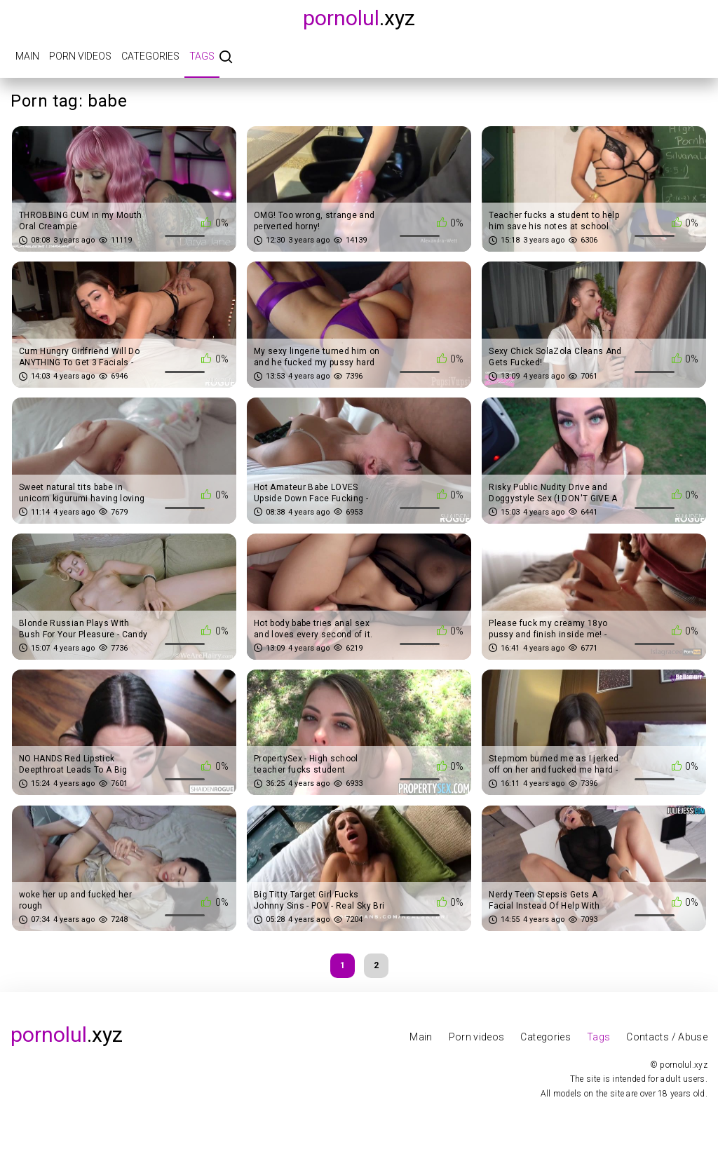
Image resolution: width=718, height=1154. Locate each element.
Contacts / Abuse (666, 1037)
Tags (202, 56)
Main (27, 56)
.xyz (359, 18)
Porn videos (80, 56)
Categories (150, 56)
